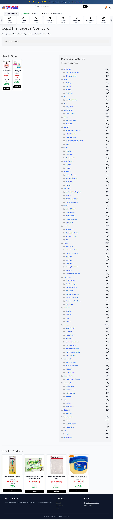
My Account (59, 506)
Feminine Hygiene (71, 250)
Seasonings (69, 223)
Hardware (66, 226)
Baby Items (69, 107)
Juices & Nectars (71, 134)
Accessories (67, 70)
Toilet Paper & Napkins (73, 380)
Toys (67, 434)
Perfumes (69, 264)
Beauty (65, 117)
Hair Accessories (71, 77)
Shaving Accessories (72, 267)
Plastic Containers (71, 346)
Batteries (68, 196)
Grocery (65, 206)
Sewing (68, 322)
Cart (57, 509)
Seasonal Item (67, 417)
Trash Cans (69, 305)
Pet (64, 400)
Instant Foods (70, 216)
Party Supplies (70, 393)
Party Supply (67, 383)
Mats (67, 318)
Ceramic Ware (70, 329)
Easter (68, 421)
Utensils (68, 397)
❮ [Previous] (1, 20)
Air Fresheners (70, 281)
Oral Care (69, 261)
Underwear (69, 94)
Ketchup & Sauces (71, 220)
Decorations (69, 182)
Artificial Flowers (71, 175)
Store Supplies (70, 373)
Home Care (67, 278)
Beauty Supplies (71, 121)
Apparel (65, 80)
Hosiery (68, 90)
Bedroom (69, 315)
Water (67, 145)
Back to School (68, 111)
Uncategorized (68, 438)
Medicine (69, 414)
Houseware (67, 308)
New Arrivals (25, 13)
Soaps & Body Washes (73, 274)
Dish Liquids (69, 291)
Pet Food (68, 404)
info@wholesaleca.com (92, 503)
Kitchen (65, 325)
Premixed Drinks (71, 138)
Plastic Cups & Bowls (72, 349)
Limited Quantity (56, 13)
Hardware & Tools (71, 237)
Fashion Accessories (72, 73)
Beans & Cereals (71, 209)
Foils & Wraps (70, 336)
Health (65, 243)
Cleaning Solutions (72, 288)
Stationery (69, 370)
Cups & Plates (70, 390)
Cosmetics (69, 124)
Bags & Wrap (70, 387)
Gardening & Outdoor (72, 233)
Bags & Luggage (71, 363)
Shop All (58, 503)
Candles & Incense (71, 179)
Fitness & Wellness (72, 254)
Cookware (69, 332)
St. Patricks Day (71, 424)
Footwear (69, 87)
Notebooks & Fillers (72, 366)
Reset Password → (79, 2)
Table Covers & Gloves (73, 353)
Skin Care (69, 271)
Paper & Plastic (68, 376)
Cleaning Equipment (72, 284)
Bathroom (69, 312)
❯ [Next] (111, 20)
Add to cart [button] (6, 89)
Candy (65, 148)
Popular (35, 13)
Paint (67, 240)
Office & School (68, 359)
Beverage (66, 128)
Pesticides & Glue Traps (73, 301)
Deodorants (69, 247)
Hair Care (69, 257)
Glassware (69, 339)
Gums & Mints (70, 158)
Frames (68, 186)
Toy (64, 431)
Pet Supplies (70, 407)
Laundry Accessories (72, 295)
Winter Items (70, 428)
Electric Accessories (72, 203)
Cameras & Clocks (71, 199)
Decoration (66, 172)
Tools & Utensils (71, 356)
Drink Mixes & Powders (73, 131)
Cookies (68, 165)
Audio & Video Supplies (73, 192)
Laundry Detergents (72, 298)
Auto (64, 97)
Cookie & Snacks (68, 162)
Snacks (68, 169)
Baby (65, 104)
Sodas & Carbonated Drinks (74, 141)
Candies (68, 151)
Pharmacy (66, 411)
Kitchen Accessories (72, 342)
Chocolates (69, 155)
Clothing (68, 83)
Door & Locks (70, 230)
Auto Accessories (71, 100)
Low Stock (44, 13)
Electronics (66, 189)
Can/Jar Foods (70, 213)
